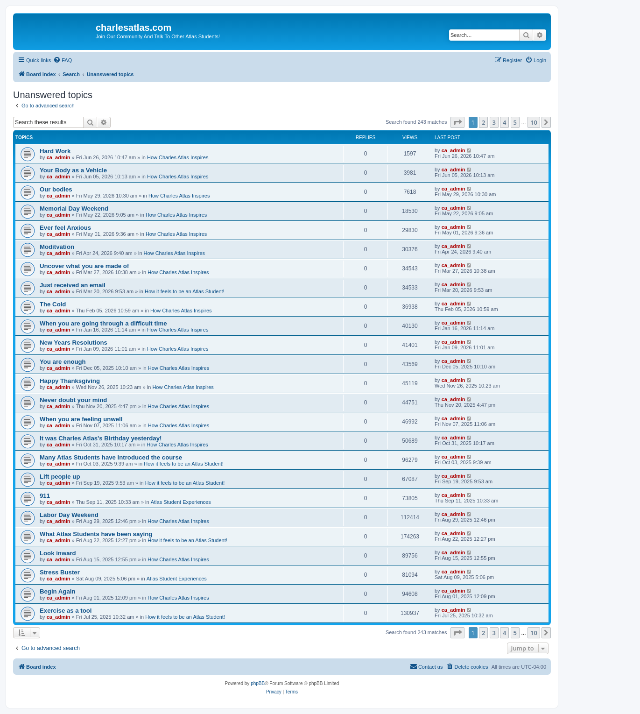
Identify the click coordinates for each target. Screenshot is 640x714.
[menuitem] (62, 60)
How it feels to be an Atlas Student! (185, 291)
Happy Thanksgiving (70, 380)
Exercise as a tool (65, 610)
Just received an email (72, 285)
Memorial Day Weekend (74, 208)
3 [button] (494, 122)
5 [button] (515, 122)
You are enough (63, 361)
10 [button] (533, 122)
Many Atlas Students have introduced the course (111, 457)
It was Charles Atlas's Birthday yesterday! (101, 438)
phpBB (258, 683)
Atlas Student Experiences (181, 502)
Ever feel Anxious (65, 227)
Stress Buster (60, 572)
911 (45, 495)
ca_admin (58, 157)
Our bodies (56, 189)
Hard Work (55, 151)
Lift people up (60, 476)
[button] (457, 122)
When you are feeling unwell (81, 419)
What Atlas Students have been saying (96, 533)
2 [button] (483, 122)
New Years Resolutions (73, 342)
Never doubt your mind (73, 399)
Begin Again (57, 591)
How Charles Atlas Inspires (177, 157)
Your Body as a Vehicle (73, 170)
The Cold (53, 304)
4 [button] (504, 122)
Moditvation (57, 246)
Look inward (58, 553)
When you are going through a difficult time (103, 323)
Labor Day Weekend (69, 514)
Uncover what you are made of (84, 265)
